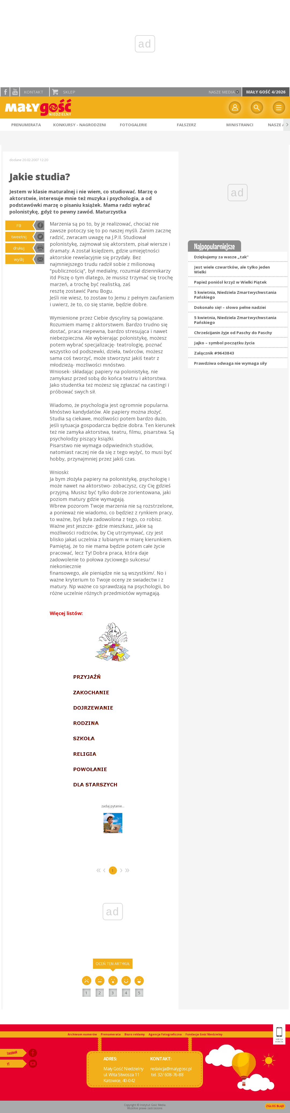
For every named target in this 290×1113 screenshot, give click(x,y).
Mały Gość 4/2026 (265, 92)
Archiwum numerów (82, 1034)
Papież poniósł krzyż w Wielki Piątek (230, 282)
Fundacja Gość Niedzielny (204, 1034)
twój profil (235, 107)
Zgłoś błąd (275, 1106)
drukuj (18, 248)
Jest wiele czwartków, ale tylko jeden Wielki (232, 269)
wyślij (19, 259)
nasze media (222, 92)
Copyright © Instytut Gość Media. (145, 1105)
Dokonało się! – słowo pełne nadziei (230, 307)
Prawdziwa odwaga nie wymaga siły (230, 363)
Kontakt (33, 92)
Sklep (69, 92)
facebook (5, 91)
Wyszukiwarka (257, 107)
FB (18, 225)
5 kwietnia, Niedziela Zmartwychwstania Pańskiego (235, 294)
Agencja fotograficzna (165, 1034)
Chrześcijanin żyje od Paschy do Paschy (233, 332)
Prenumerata (111, 1034)
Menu (279, 107)
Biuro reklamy (134, 1034)
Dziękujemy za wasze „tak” (221, 256)
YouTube (14, 91)
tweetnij (19, 236)
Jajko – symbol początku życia (224, 342)
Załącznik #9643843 (214, 352)
